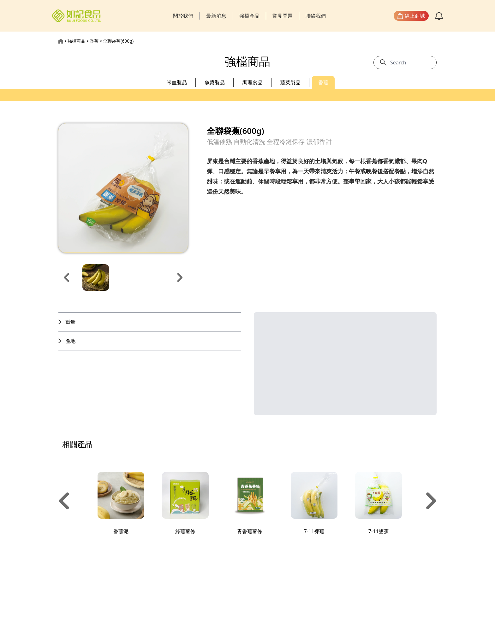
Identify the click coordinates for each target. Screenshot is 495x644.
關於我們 (183, 15)
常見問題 (282, 15)
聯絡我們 (316, 15)
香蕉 (94, 41)
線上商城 (411, 15)
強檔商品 (76, 41)
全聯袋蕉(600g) (118, 41)
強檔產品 (249, 15)
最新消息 (216, 15)
